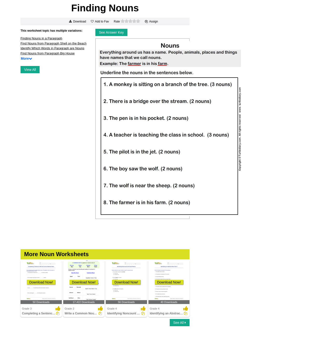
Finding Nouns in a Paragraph (41, 38)
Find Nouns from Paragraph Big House (48, 53)
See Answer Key (111, 32)
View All (30, 70)
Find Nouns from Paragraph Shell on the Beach (53, 43)
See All (179, 323)
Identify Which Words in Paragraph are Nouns (52, 48)
